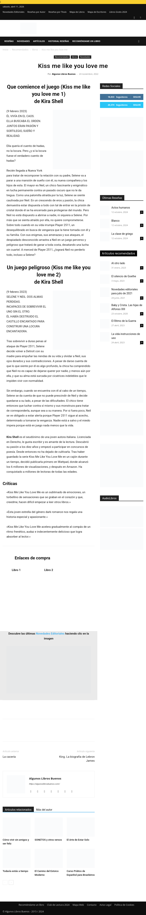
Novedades (23, 41)
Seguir (137, 96)
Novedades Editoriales (13, 11)
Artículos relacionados (18, 809)
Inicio (5, 49)
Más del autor (44, 809)
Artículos (39, 41)
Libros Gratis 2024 (118, 11)
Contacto (91, 904)
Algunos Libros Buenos (63, 73)
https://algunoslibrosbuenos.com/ (44, 784)
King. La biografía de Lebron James (77, 758)
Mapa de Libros (77, 11)
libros (35, 49)
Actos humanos (120, 207)
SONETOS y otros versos (48, 839)
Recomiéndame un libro (86, 41)
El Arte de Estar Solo (78, 839)
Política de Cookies (124, 904)
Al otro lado (118, 263)
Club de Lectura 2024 (58, 904)
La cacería (9, 756)
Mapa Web (78, 904)
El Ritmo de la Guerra (123, 320)
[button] (138, 41)
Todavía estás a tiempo (15, 871)
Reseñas (8, 41)
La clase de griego (122, 233)
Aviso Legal (105, 904)
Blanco (115, 220)
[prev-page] (5, 882)
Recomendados (20, 49)
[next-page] (11, 882)
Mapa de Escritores (97, 11)
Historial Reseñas (58, 41)
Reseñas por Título (57, 11)
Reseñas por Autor (36, 11)
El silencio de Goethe (123, 276)
